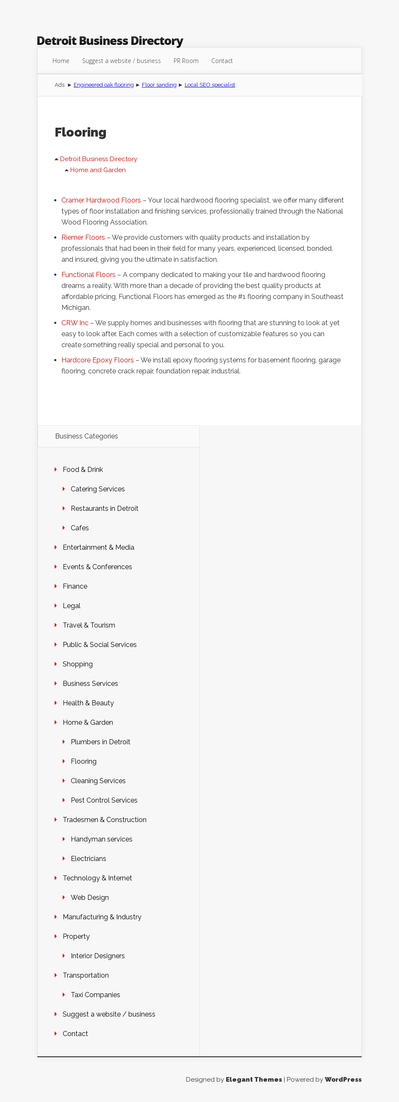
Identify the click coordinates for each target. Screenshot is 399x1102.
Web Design (90, 898)
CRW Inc (75, 323)
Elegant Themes (254, 1079)
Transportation (86, 975)
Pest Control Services (104, 800)
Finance (75, 586)
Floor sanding (159, 85)
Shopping (78, 664)
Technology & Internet (97, 878)
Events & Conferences (97, 567)
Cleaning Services (98, 781)
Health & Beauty (88, 703)
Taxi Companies (95, 995)
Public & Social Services (100, 645)
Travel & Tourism (89, 625)
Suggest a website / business (121, 61)
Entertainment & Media (98, 547)
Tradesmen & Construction (105, 820)
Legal (71, 606)
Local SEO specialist (210, 85)
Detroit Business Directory (98, 159)
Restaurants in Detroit (105, 508)
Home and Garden (98, 170)
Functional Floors (88, 275)
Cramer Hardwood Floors (101, 200)
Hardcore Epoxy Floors (97, 360)
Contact (222, 61)
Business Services (90, 684)
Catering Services (98, 489)
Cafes (80, 528)
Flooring (84, 761)
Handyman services (102, 839)
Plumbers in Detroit (100, 742)
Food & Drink (83, 470)
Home (61, 61)
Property (76, 936)
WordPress (343, 1079)
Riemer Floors (83, 237)
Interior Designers (98, 956)
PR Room (186, 61)
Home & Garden (88, 722)
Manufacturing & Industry (102, 917)
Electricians (88, 859)
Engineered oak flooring (104, 85)
